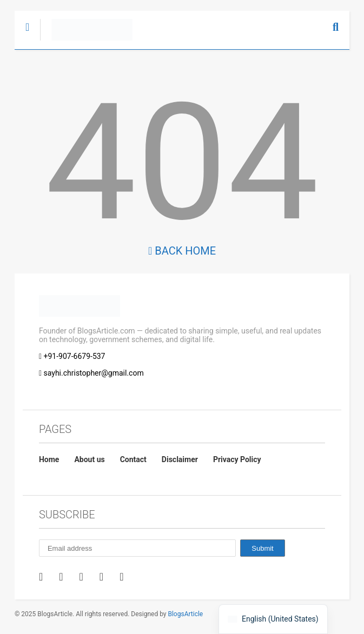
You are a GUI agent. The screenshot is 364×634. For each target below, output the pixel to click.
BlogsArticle (185, 614)
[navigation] (273, 619)
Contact (133, 459)
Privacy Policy (237, 459)
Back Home (182, 250)
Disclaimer (180, 459)
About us (89, 459)
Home (49, 459)
